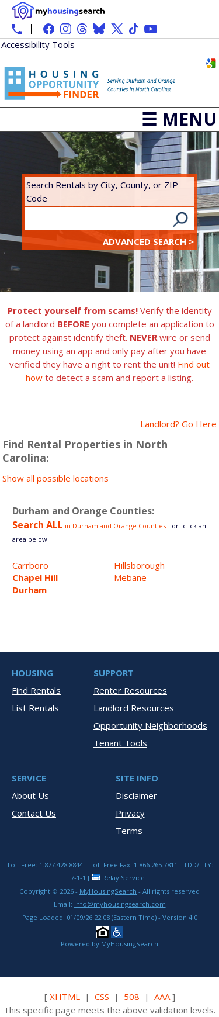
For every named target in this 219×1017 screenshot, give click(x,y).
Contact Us (34, 813)
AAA (162, 996)
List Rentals (35, 708)
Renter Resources (130, 690)
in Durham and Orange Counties (90, 525)
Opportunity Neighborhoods (150, 725)
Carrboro (30, 565)
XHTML (65, 996)
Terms (129, 830)
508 (132, 996)
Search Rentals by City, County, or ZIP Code (102, 191)
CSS (102, 996)
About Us (30, 795)
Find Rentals (36, 690)
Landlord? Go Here (178, 424)
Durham (29, 590)
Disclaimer (136, 795)
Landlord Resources (133, 708)
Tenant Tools (120, 743)
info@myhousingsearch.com (120, 904)
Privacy (130, 813)
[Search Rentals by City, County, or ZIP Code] (98, 218)
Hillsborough (139, 565)
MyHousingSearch (108, 891)
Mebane (130, 577)
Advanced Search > (148, 241)
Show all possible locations (55, 478)
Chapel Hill (35, 577)
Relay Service (118, 877)
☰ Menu (179, 119)
